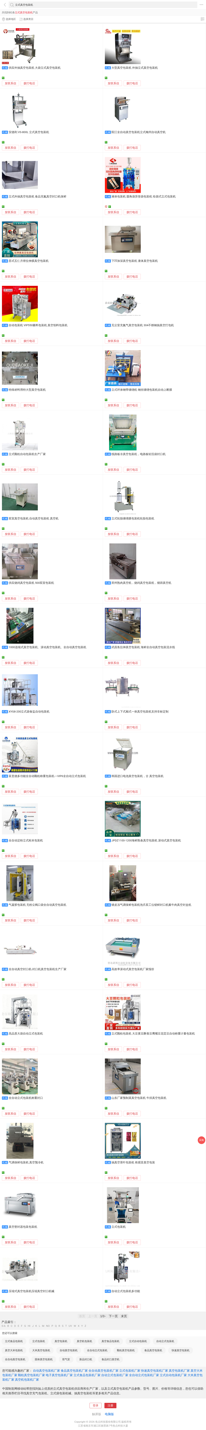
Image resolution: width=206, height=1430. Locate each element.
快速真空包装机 (180, 1350)
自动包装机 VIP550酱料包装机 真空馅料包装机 (38, 325)
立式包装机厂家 (129, 1370)
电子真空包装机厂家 (59, 1375)
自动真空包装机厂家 (46, 1370)
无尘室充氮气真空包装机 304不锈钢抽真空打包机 (142, 325)
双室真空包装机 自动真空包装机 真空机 (34, 518)
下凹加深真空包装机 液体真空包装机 (134, 261)
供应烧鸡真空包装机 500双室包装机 (31, 583)
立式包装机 (118, 1227)
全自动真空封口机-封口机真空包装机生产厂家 (37, 969)
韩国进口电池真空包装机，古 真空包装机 (137, 776)
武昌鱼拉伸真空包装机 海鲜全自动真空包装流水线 (143, 647)
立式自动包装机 (138, 1341)
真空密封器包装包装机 (23, 1227)
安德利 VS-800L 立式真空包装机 (29, 132)
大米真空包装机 (41, 1350)
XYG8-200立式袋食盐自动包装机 (29, 711)
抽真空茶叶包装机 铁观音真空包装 (133, 1162)
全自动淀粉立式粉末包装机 (26, 840)
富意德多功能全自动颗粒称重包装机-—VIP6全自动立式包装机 (47, 776)
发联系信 (10, 83)
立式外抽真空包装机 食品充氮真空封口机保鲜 (37, 196)
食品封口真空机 (110, 1359)
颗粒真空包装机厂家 (31, 1375)
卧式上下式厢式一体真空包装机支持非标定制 (139, 711)
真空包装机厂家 (179, 1370)
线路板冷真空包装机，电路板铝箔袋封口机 (138, 454)
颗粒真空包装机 (126, 1350)
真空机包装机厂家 (27, 1379)
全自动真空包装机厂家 (104, 1370)
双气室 (66, 1359)
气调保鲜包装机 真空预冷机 (26, 1162)
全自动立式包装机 (97, 1350)
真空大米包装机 (14, 1350)
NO (48, 1326)
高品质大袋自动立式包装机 (26, 1033)
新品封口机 (85, 1359)
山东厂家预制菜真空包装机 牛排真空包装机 (138, 1098)
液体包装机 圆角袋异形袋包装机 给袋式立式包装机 (143, 196)
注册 (110, 1405)
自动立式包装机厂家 (114, 1375)
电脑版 (109, 1414)
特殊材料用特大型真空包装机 (27, 389)
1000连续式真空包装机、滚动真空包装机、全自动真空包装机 (47, 647)
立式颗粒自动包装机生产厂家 (27, 454)
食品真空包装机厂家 (74, 1370)
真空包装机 (61, 1341)
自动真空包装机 (69, 1350)
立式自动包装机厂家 (173, 1375)
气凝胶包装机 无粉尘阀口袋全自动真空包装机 (37, 905)
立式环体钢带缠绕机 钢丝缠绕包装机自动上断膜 (141, 389)
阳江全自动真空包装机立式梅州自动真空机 (138, 132)
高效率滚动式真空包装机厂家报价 (132, 969)
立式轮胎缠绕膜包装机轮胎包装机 (132, 518)
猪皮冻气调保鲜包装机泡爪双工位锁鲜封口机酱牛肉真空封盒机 (151, 905)
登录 (95, 1405)
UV (70, 1326)
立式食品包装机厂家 (87, 1375)
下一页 (113, 1316)
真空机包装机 (84, 1341)
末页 (124, 1316)
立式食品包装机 (14, 1341)
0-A (4, 1326)
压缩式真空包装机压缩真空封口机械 (31, 1291)
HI (29, 1326)
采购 (201, 1140)
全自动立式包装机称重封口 (26, 1098)
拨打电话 (29, 83)
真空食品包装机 (110, 1341)
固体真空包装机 (44, 1359)
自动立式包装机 (165, 1341)
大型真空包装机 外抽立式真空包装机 (134, 67)
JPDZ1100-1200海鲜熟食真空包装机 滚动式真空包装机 (146, 840)
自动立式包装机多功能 (125, 1291)
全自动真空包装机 (15, 1359)
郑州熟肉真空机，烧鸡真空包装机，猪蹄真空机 (141, 583)
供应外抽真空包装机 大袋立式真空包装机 (35, 67)
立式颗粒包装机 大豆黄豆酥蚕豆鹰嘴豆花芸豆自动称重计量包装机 (153, 1033)
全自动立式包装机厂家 (144, 1375)
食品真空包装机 (153, 1350)
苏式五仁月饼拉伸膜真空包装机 (29, 261)
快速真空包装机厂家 (154, 1370)
